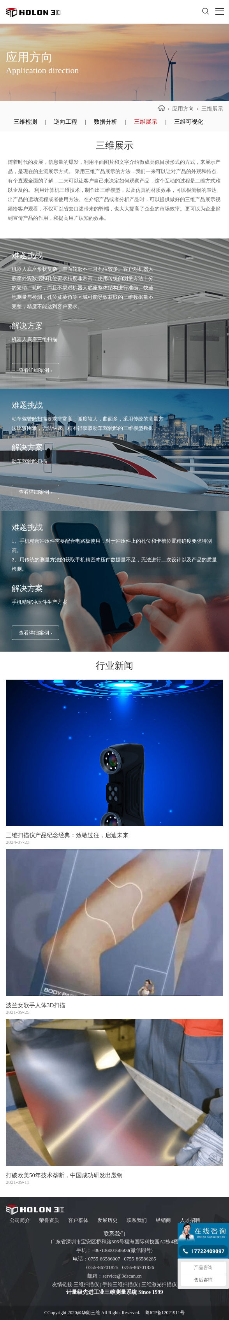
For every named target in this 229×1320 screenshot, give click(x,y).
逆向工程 (65, 122)
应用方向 (183, 109)
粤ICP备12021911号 (165, 1312)
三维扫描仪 (86, 1284)
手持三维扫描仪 (120, 1284)
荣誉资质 (49, 1220)
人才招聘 (190, 1220)
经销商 (163, 1220)
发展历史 (107, 1220)
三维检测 (25, 122)
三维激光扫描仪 (159, 1284)
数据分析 (105, 122)
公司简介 (20, 1220)
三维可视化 (188, 122)
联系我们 (137, 1220)
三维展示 (145, 122)
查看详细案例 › (35, 370)
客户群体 (78, 1220)
